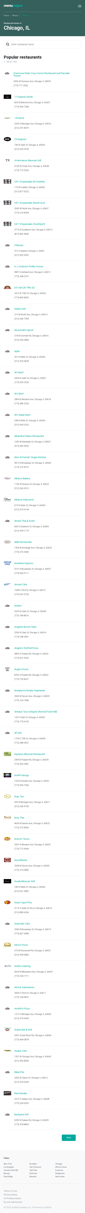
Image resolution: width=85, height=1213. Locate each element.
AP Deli (18, 732)
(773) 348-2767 (21, 276)
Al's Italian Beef (22, 414)
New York (8, 1164)
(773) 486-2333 (21, 403)
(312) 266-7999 (21, 318)
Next (69, 1137)
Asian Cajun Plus (23, 902)
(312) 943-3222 (21, 425)
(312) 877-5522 (21, 191)
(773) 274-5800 (21, 870)
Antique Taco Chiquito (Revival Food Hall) (35, 711)
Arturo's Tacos (21, 838)
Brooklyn (33, 1164)
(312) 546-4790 (21, 806)
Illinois (15, 15)
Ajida (16, 351)
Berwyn (7, 1173)
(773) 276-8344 (21, 212)
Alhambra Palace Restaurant (29, 436)
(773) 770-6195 (21, 721)
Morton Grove (61, 1167)
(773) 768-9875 (21, 997)
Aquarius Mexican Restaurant (29, 754)
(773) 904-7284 (21, 106)
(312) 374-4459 (21, 1018)
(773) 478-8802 (21, 1124)
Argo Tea (19, 796)
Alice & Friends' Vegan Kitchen (30, 457)
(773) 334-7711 (21, 976)
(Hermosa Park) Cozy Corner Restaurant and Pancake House (42, 74)
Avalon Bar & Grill (23, 1029)
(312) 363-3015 (21, 488)
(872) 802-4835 (21, 234)
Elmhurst (33, 1173)
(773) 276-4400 (21, 552)
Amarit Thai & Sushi (24, 520)
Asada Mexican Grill (24, 881)
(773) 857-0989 (21, 933)
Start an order (76, 77)
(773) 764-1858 (21, 700)
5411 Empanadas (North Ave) (29, 202)
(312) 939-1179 (21, 531)
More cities (60, 1176)
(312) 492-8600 (21, 1061)
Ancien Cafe (20, 584)
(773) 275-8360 (21, 827)
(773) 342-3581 (21, 764)
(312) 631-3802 (21, 891)
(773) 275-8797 (21, 467)
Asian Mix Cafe (22, 923)
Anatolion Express (23, 563)
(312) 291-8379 (21, 128)
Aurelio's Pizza (22, 1008)
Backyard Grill (21, 1114)
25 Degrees (20, 139)
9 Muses (18, 245)
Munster (33, 1176)
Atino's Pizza (21, 944)
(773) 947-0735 (21, 594)
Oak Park (33, 1170)
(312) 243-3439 (21, 1082)
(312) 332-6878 (21, 361)
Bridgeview (60, 1173)
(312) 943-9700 (21, 149)
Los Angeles (9, 1167)
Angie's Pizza (21, 669)
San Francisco (35, 1167)
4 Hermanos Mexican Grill (27, 160)
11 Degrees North (23, 96)
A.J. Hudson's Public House (28, 266)
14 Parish (19, 118)
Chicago (58, 1164)
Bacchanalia (20, 1093)
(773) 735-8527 (21, 679)
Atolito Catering (22, 966)
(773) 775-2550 (21, 170)
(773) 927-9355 (21, 658)
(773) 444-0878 (21, 1039)
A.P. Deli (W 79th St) (24, 287)
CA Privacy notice (12, 1198)
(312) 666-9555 (21, 446)
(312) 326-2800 (21, 340)
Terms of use (10, 1191)
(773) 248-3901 (21, 637)
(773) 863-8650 (21, 297)
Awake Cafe (20, 1050)
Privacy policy (10, 1194)
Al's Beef (19, 372)
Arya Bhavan (20, 860)
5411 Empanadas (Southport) (29, 224)
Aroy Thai (19, 817)
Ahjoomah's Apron (23, 330)
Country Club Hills (11, 1170)
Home (6, 15)
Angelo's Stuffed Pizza (26, 648)
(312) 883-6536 (21, 912)
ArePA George (21, 775)
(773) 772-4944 (21, 849)
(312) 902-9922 (21, 255)
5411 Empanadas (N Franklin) (29, 181)
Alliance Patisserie (24, 499)
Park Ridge (8, 1176)
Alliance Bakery (22, 478)
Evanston (59, 1170)
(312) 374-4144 (21, 509)
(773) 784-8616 (21, 615)
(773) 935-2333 (21, 382)
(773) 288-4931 (21, 743)
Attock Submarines (24, 987)
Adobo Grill (20, 308)
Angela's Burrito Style (25, 626)
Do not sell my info (13, 1202)
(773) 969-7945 (21, 785)
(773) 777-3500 (21, 85)
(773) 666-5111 (21, 573)
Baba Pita (19, 1072)
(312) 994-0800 (21, 955)
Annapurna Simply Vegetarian (29, 690)
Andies (18, 605)
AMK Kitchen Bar (23, 542)
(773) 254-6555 (21, 1103)
